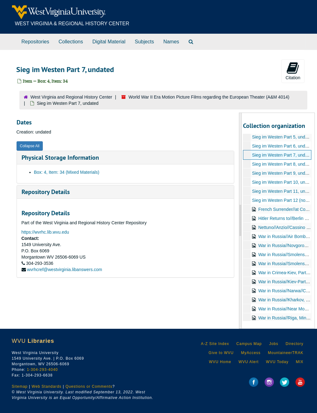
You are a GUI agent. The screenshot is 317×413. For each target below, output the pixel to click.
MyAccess (251, 353)
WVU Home (220, 362)
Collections (70, 41)
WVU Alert (249, 362)
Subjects (144, 41)
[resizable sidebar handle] (240, 220)
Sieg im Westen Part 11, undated (284, 191)
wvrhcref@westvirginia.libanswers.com (64, 269)
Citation (292, 70)
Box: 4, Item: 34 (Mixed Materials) (66, 172)
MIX (299, 362)
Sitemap (20, 386)
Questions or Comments (89, 386)
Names (171, 41)
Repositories (35, 41)
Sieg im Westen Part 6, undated (283, 145)
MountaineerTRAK (286, 353)
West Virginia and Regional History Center (71, 97)
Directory (294, 344)
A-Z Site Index (215, 344)
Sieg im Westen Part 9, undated (283, 173)
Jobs (273, 344)
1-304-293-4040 (42, 369)
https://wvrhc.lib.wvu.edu (45, 232)
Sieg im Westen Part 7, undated (283, 155)
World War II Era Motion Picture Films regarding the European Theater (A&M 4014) (209, 97)
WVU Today (277, 362)
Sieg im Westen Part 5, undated (283, 136)
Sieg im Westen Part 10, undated (284, 182)
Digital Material (109, 41)
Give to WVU (221, 353)
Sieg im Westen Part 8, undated (283, 164)
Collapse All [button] (30, 146)
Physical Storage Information (60, 157)
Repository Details (46, 192)
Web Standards (47, 386)
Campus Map (249, 344)
